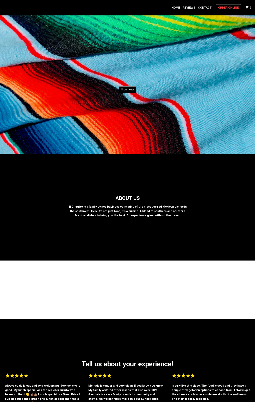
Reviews (189, 7)
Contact (205, 7)
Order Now (127, 89)
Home (176, 7)
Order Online (228, 7)
